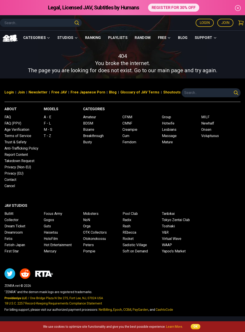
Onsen (206, 129)
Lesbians (169, 129)
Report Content (16, 154)
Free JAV (59, 92)
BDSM (88, 123)
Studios (67, 38)
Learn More (174, 326)
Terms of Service (17, 136)
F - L (47, 123)
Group (166, 117)
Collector (11, 220)
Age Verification (16, 129)
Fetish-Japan (14, 245)
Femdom (129, 142)
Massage (169, 136)
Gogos (49, 220)
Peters (88, 245)
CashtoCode (164, 309)
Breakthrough (93, 136)
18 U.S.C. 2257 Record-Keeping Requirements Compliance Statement (53, 303)
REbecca (129, 232)
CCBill (127, 309)
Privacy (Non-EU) (17, 167)
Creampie (129, 129)
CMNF (127, 123)
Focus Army (53, 213)
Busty (87, 142)
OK (195, 326)
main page (170, 70)
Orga (86, 226)
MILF (205, 117)
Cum (125, 136)
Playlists (118, 38)
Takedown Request (19, 161)
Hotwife (168, 123)
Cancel (9, 186)
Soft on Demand (135, 251)
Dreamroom (13, 232)
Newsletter (38, 92)
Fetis (8, 239)
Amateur (89, 117)
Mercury (50, 251)
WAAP (167, 245)
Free (164, 38)
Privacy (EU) (13, 173)
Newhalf (207, 123)
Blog (183, 38)
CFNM (127, 117)
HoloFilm (51, 239)
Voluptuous (210, 136)
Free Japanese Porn (88, 92)
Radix (127, 220)
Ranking (93, 38)
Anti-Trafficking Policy (21, 148)
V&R (165, 232)
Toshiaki (168, 226)
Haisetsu (51, 232)
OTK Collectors (95, 232)
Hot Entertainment (58, 245)
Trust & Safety (15, 142)
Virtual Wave (171, 239)
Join (225, 23)
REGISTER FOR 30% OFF (174, 7)
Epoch (117, 309)
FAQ (7, 117)
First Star (11, 251)
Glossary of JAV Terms (139, 92)
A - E (47, 117)
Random (143, 38)
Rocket (128, 239)
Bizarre (88, 129)
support (206, 38)
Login (205, 23)
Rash (126, 226)
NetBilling (105, 309)
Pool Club (130, 213)
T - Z (47, 136)
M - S (48, 129)
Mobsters (90, 213)
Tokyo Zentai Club (176, 220)
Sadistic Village (135, 245)
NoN (86, 220)
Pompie (89, 251)
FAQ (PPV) (12, 123)
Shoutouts (172, 92)
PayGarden (140, 309)
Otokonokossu (94, 239)
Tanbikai (168, 213)
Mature (167, 142)
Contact (10, 180)
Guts (47, 226)
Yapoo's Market (174, 251)
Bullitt (8, 213)
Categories (36, 38)
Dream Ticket (14, 226)
